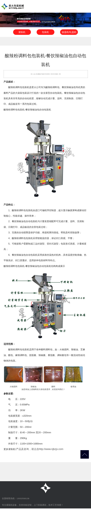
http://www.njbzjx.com (51, 449)
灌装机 (21, 32)
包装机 (45, 32)
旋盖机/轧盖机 (69, 32)
